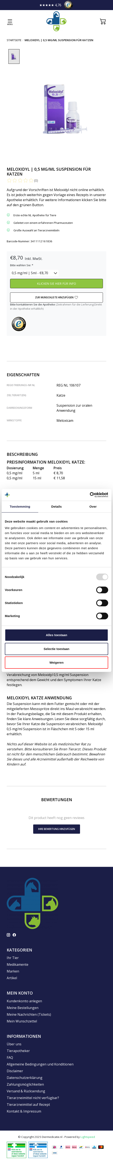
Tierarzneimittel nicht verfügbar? (33, 1098)
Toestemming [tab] (20, 506)
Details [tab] (56, 506)
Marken (13, 971)
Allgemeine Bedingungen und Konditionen (40, 1064)
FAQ (10, 1057)
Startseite (14, 40)
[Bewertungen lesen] (20, 180)
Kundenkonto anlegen (24, 1001)
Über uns (14, 1044)
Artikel (12, 978)
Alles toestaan (56, 635)
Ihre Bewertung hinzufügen (56, 829)
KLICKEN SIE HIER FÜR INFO (56, 284)
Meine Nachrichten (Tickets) (29, 1014)
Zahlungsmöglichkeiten (25, 1084)
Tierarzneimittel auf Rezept (28, 1104)
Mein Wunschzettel (22, 1021)
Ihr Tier (13, 958)
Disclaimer (15, 1071)
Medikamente (17, 964)
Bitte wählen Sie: (21, 265)
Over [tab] (93, 506)
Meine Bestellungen (22, 1008)
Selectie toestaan (57, 649)
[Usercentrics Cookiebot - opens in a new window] (89, 495)
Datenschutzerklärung (24, 1078)
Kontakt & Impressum (24, 1111)
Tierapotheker (18, 1051)
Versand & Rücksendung (26, 1091)
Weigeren (56, 662)
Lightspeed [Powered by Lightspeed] (87, 1137)
